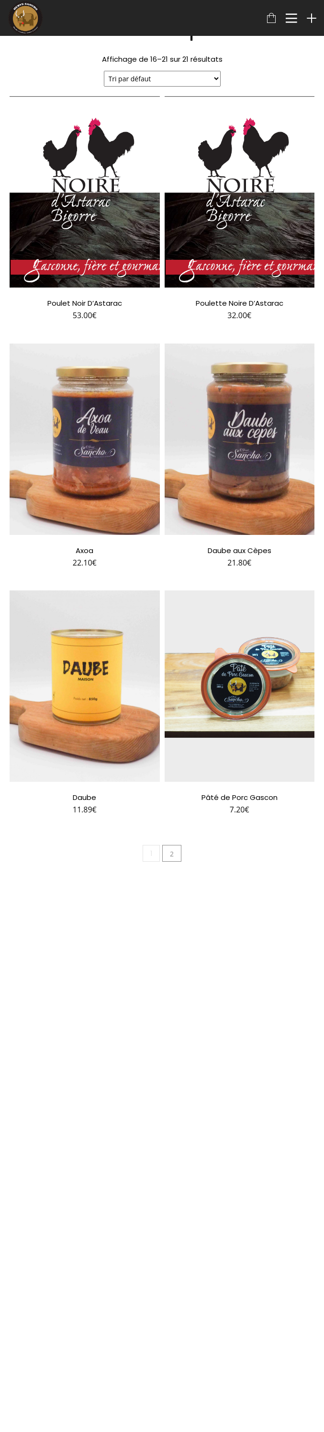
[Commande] (162, 79)
